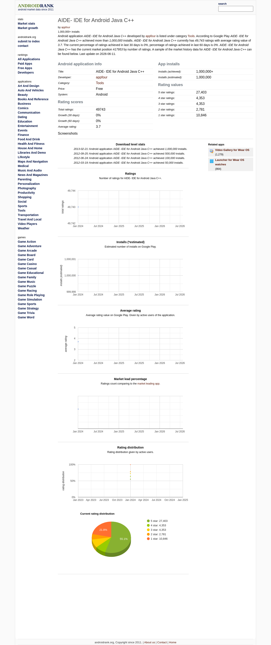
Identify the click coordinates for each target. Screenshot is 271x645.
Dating (22, 117)
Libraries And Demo (32, 152)
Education (25, 121)
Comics (23, 108)
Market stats (26, 23)
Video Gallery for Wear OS (232, 150)
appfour (65, 27)
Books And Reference (33, 99)
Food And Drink (29, 139)
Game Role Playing (31, 295)
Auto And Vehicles (31, 90)
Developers (26, 72)
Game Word (26, 317)
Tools (191, 36)
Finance (23, 135)
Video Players (27, 224)
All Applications (29, 59)
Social (22, 201)
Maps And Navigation (33, 161)
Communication (29, 112)
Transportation (28, 215)
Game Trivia (26, 313)
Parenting (25, 179)
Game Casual (27, 268)
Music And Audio (30, 170)
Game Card (26, 259)
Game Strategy (28, 308)
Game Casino (27, 264)
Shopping (25, 197)
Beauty (23, 94)
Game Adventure (29, 246)
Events (23, 130)
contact (23, 45)
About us (149, 642)
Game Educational (31, 272)
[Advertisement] (145, 6)
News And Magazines (33, 175)
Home (172, 642)
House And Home (30, 148)
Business (24, 103)
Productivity (26, 192)
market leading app (148, 383)
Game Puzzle (27, 286)
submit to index (29, 41)
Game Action (27, 241)
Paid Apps (25, 63)
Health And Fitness (31, 143)
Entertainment (28, 126)
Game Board (26, 255)
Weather (23, 228)
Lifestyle (24, 157)
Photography (27, 188)
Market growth (28, 28)
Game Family (27, 277)
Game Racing (27, 290)
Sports (22, 206)
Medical (23, 166)
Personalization (29, 183)
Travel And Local (29, 219)
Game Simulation (30, 299)
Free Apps (25, 68)
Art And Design (28, 86)
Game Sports (27, 304)
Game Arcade (27, 250)
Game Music (26, 281)
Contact (162, 642)
